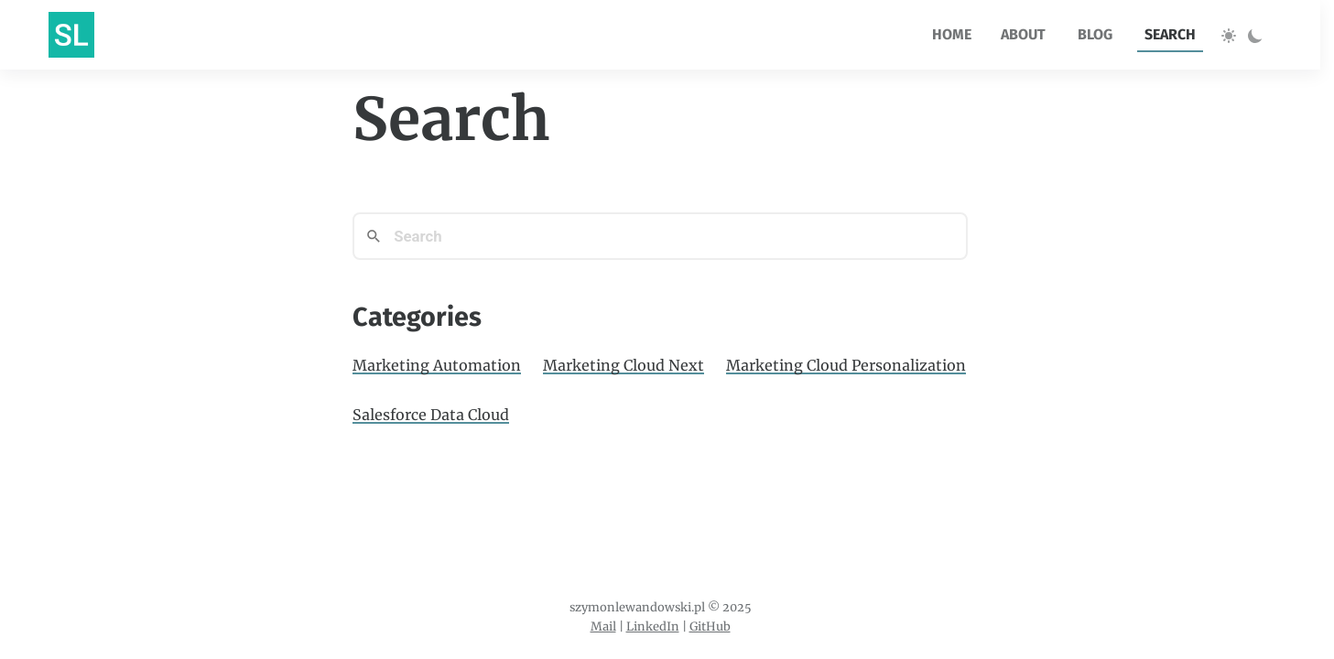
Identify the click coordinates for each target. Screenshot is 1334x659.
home (951, 34)
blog (1095, 34)
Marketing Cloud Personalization (846, 365)
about (1023, 34)
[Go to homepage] (71, 35)
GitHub (710, 626)
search (1170, 34)
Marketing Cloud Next (623, 365)
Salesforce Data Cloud (430, 414)
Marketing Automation (436, 365)
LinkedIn (652, 626)
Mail (603, 626)
